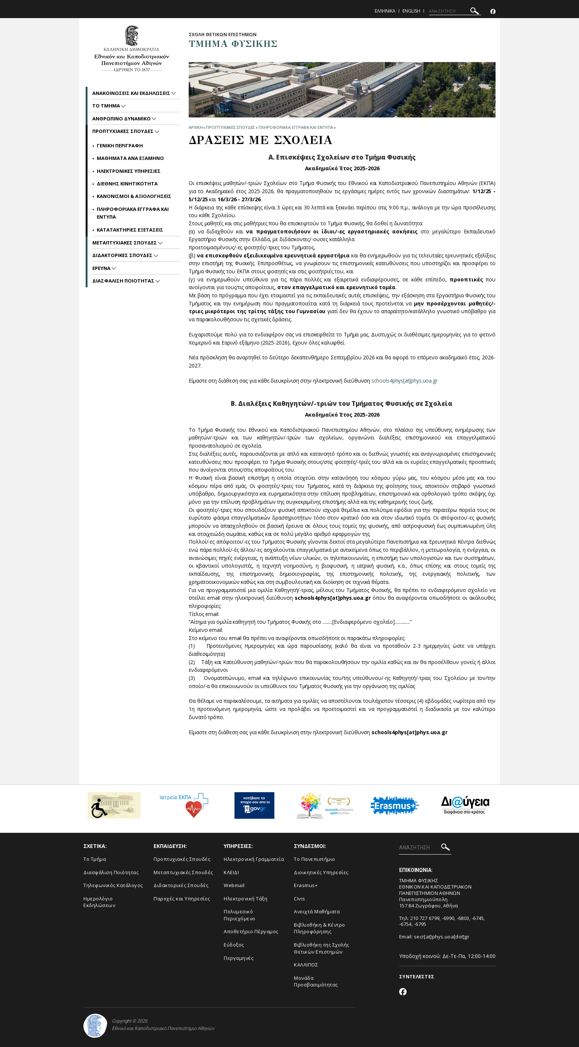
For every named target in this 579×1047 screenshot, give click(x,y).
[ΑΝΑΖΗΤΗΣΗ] (455, 11)
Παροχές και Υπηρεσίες (182, 898)
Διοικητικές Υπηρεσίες (321, 872)
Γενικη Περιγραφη (120, 145)
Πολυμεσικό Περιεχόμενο (240, 915)
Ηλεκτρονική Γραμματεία (254, 859)
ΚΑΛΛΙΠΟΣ (306, 964)
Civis (299, 898)
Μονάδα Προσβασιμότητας (316, 981)
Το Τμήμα (94, 859)
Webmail (234, 885)
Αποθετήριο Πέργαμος (251, 931)
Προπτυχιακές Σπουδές (182, 859)
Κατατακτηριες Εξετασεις (130, 229)
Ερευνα (102, 268)
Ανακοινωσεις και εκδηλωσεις (131, 93)
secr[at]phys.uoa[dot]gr (441, 936)
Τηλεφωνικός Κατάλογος (113, 885)
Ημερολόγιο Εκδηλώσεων (99, 902)
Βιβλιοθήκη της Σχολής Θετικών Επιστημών (321, 948)
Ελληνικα (385, 11)
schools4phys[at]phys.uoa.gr (405, 380)
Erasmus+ (306, 885)
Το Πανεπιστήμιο (314, 859)
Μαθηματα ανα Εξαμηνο (130, 158)
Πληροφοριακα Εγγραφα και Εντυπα (295, 127)
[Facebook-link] (493, 11)
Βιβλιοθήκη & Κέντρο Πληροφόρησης (319, 928)
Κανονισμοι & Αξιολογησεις (134, 196)
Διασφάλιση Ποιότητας (110, 872)
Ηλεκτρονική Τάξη (245, 898)
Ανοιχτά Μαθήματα (317, 911)
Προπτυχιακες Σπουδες (230, 127)
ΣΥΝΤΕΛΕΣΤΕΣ (416, 976)
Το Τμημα (106, 105)
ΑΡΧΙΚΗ (195, 127)
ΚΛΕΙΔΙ (231, 872)
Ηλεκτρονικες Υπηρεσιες (129, 171)
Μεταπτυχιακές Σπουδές (183, 872)
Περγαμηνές (238, 958)
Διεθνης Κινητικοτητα (127, 183)
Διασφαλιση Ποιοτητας (123, 280)
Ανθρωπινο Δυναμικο (122, 118)
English (411, 11)
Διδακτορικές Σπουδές (181, 885)
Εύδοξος (234, 944)
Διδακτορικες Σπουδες (123, 255)
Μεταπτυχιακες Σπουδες (125, 242)
